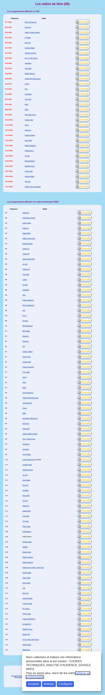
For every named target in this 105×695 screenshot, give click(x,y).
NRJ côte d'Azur (30, 115)
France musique (30, 53)
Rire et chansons (31, 22)
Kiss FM (28, 43)
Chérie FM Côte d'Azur (33, 79)
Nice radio (28, 140)
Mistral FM (26, 634)
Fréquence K (29, 151)
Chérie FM (26, 269)
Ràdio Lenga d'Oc (29, 238)
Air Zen (25, 264)
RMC (26, 104)
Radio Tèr (26, 249)
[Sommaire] (14, 676)
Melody (25, 547)
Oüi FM (25, 501)
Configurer (65, 683)
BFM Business (30, 161)
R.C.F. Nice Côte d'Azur (31, 639)
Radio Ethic (27, 233)
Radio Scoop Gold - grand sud (33, 567)
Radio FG (26, 506)
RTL (26, 89)
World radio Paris (29, 259)
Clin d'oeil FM (27, 403)
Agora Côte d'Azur (29, 459)
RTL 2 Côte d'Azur (31, 58)
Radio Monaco (30, 73)
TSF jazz (26, 521)
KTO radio (26, 372)
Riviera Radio (29, 176)
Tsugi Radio (27, 454)
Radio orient (27, 552)
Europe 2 (28, 27)
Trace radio (27, 578)
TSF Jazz (28, 99)
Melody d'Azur (30, 166)
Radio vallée (27, 573)
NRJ (24, 295)
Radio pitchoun (28, 562)
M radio (25, 285)
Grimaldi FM (27, 624)
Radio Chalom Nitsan (32, 32)
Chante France (28, 470)
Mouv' (27, 125)
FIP (24, 346)
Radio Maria (27, 645)
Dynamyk (26, 213)
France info (29, 171)
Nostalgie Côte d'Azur (30, 418)
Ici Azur (27, 156)
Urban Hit (26, 254)
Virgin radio (27, 583)
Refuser (49, 683)
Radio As (26, 228)
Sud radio (28, 94)
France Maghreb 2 (29, 619)
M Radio (28, 37)
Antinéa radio (27, 465)
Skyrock (28, 181)
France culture (30, 135)
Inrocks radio (27, 542)
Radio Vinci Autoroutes (33, 187)
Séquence (26, 444)
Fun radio (28, 68)
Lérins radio (27, 223)
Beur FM (26, 593)
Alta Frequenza (28, 393)
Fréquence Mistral (29, 218)
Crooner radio (27, 603)
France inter (29, 120)
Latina (27, 84)
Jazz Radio (26, 480)
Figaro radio (27, 614)
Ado (24, 588)
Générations (27, 531)
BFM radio (26, 331)
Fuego (25, 408)
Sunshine (26, 449)
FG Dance (26, 609)
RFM (24, 382)
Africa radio (27, 526)
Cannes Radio (30, 48)
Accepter (33, 683)
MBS (24, 413)
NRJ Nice (26, 423)
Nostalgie (28, 63)
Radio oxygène (28, 557)
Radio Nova (27, 511)
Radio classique (30, 145)
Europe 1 (28, 130)
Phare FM (26, 429)
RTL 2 (25, 315)
